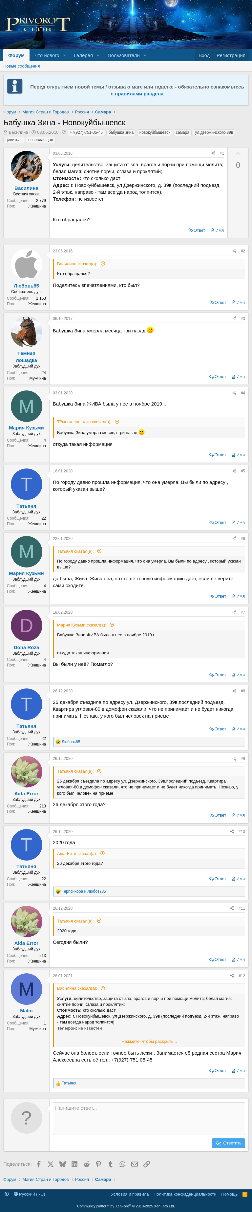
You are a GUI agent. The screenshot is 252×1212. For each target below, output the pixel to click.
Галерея (83, 55)
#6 (243, 538)
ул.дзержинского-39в (214, 132)
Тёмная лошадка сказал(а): (85, 421)
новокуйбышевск (154, 132)
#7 (243, 612)
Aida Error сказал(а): (77, 853)
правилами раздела (139, 93)
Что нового (46, 55)
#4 (243, 393)
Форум (16, 55)
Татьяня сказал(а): (76, 551)
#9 (243, 758)
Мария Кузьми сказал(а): (82, 625)
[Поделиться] (213, 153)
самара (182, 132)
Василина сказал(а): (77, 263)
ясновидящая (40, 139)
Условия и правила (130, 1194)
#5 (243, 471)
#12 (242, 976)
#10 (242, 831)
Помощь (229, 1194)
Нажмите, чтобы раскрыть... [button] (149, 1041)
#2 (243, 251)
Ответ (199, 230)
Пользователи (124, 55)
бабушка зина (121, 132)
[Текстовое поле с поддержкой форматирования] (149, 1118)
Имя (220, 230)
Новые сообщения (21, 66)
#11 (242, 908)
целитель (14, 139)
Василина (18, 132)
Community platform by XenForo (126, 1206)
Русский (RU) (29, 1194)
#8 (243, 691)
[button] (64, 55)
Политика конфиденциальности (185, 1194)
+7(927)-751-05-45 (86, 132)
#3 (243, 318)
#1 (222, 153)
